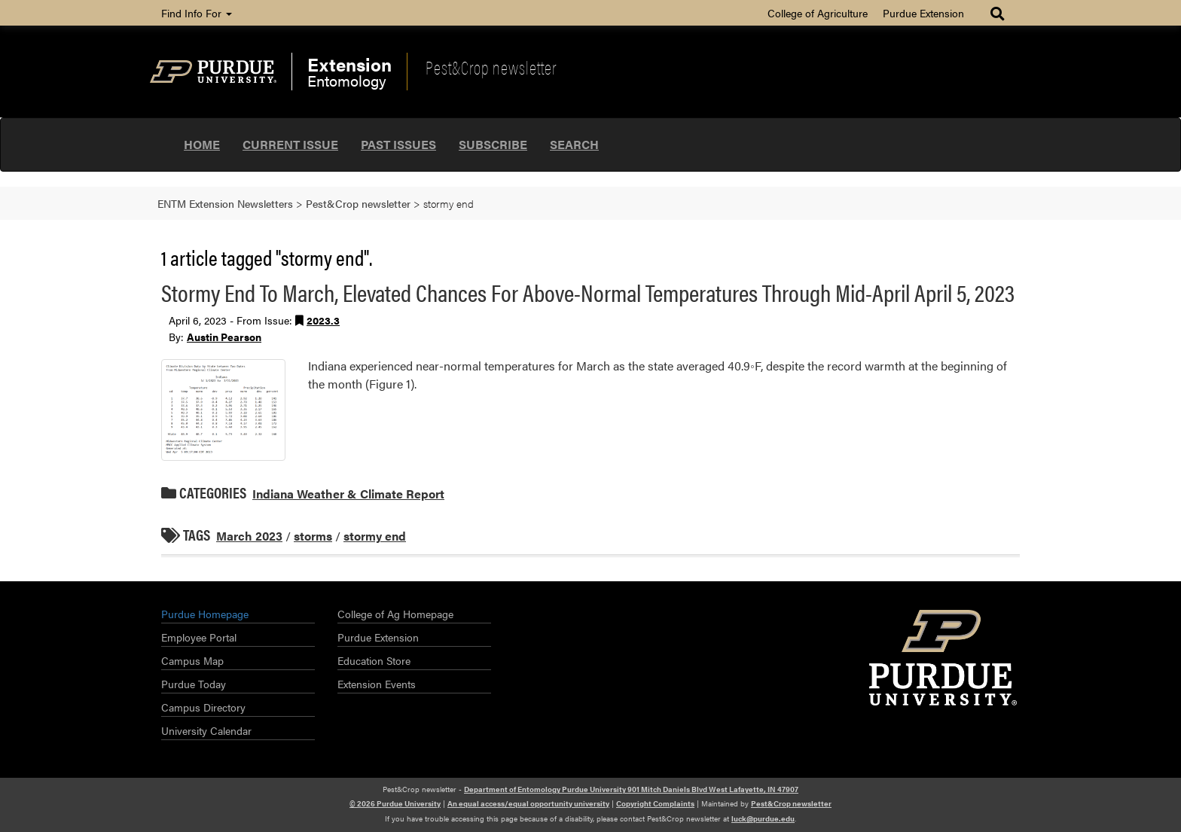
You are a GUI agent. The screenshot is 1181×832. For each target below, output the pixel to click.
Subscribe (493, 144)
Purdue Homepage (205, 613)
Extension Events (376, 683)
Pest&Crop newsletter (491, 67)
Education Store (373, 660)
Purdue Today (193, 683)
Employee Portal (199, 637)
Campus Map (192, 660)
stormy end (374, 535)
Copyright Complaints (655, 803)
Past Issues (398, 144)
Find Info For (196, 12)
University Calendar (206, 730)
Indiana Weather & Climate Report (348, 493)
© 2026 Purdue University (395, 803)
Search (574, 144)
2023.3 (323, 320)
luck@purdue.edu (763, 818)
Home (202, 144)
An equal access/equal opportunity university (528, 803)
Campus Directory (203, 707)
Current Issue (290, 144)
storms (313, 535)
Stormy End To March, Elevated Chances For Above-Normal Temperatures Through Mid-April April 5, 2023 (588, 292)
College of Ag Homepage (395, 613)
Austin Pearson (224, 336)
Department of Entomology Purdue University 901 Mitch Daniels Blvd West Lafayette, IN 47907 (631, 789)
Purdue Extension (923, 12)
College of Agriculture (817, 12)
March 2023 (249, 535)
